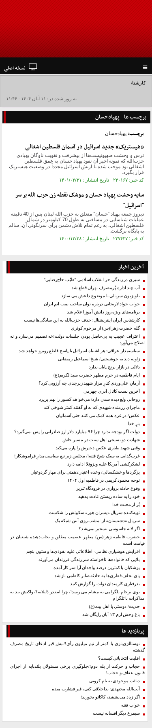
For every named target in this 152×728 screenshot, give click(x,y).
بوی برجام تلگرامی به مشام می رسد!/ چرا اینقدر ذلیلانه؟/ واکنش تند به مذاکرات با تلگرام (77, 595)
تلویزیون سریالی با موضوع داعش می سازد (100, 296)
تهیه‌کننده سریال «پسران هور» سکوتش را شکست (94, 512)
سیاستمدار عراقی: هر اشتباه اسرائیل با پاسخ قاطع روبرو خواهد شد (79, 351)
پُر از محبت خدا (126, 504)
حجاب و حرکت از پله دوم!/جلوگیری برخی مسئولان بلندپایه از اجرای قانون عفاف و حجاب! (77, 669)
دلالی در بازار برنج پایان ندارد (114, 367)
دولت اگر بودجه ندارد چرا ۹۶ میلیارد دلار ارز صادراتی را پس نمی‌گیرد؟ (77, 432)
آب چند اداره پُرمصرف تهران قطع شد (105, 288)
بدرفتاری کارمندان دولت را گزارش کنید (105, 584)
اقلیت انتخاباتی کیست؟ (119, 658)
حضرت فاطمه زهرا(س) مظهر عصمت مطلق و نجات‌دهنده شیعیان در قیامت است (77, 540)
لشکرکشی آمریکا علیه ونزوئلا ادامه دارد (103, 464)
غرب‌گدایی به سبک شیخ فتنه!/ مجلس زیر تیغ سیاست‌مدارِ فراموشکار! (77, 456)
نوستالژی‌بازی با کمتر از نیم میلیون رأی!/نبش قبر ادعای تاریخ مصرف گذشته (77, 646)
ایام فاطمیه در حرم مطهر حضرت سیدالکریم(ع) (97, 375)
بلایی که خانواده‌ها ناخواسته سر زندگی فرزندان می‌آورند (89, 559)
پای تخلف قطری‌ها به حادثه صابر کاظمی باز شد (97, 576)
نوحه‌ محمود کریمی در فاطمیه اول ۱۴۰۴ (103, 480)
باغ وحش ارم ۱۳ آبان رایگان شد (111, 614)
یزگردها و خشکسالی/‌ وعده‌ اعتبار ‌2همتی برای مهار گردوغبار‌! (85, 472)
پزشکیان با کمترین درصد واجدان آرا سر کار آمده (97, 567)
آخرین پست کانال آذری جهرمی (111, 391)
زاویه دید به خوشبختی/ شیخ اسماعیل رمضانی (99, 359)
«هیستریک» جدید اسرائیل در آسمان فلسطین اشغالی (84, 147)
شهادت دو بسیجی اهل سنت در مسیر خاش (101, 440)
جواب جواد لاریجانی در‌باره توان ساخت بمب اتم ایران (92, 304)
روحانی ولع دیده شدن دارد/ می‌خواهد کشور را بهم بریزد (89, 399)
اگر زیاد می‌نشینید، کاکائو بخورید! (110, 697)
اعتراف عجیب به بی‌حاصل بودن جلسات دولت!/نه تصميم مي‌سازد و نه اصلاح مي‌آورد (77, 339)
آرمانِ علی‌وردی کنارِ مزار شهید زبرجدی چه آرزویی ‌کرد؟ (89, 383)
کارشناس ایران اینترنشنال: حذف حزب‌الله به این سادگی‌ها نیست (82, 320)
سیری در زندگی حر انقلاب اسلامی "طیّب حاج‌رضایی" (92, 279)
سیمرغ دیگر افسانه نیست (116, 713)
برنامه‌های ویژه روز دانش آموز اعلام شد (103, 312)
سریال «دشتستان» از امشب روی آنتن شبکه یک (97, 520)
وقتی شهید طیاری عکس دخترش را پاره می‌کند (98, 448)
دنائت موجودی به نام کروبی (114, 681)
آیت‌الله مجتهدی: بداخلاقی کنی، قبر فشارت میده (96, 689)
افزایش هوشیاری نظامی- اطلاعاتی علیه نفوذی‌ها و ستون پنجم (83, 551)
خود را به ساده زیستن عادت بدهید (109, 496)
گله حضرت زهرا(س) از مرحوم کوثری (105, 328)
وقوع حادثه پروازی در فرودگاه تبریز (108, 488)
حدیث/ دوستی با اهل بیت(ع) (114, 606)
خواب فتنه (130, 705)
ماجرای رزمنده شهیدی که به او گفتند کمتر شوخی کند (92, 407)
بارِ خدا (134, 423)
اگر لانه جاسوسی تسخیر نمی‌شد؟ (109, 529)
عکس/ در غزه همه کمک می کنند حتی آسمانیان (98, 415)
